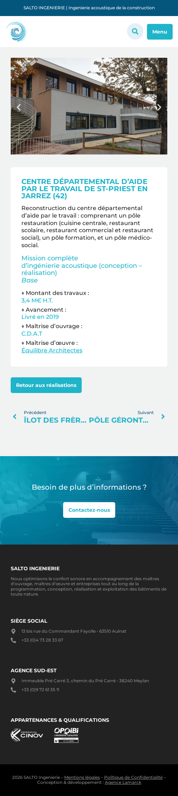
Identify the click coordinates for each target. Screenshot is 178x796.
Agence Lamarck (123, 782)
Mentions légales (82, 777)
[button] (18, 107)
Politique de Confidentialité (133, 777)
